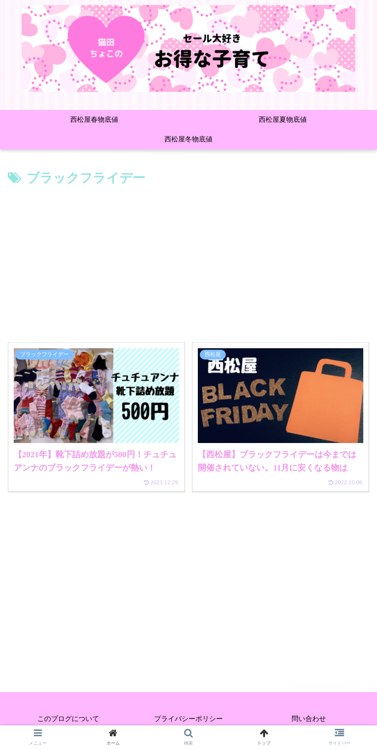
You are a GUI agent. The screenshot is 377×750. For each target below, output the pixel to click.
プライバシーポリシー (188, 718)
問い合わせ (309, 718)
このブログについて (68, 718)
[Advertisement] (188, 263)
